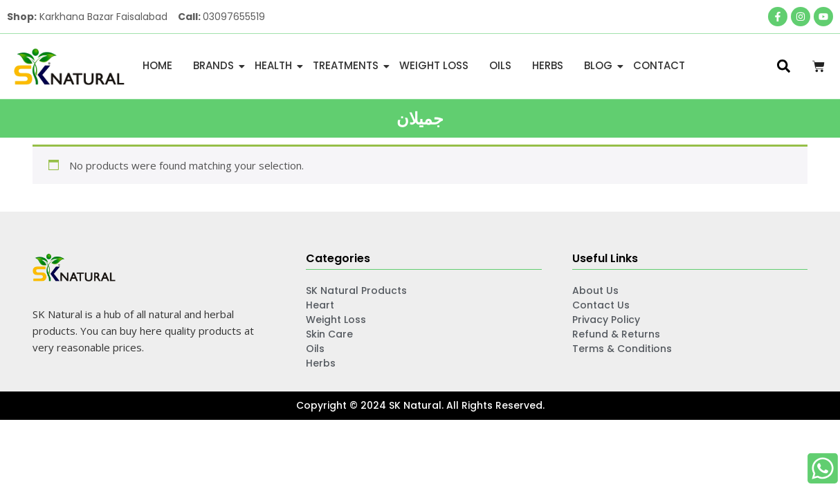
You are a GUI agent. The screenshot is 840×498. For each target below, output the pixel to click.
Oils (500, 65)
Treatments (348, 65)
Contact (659, 65)
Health (276, 65)
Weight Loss (433, 65)
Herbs (547, 65)
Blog (600, 65)
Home (157, 65)
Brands (216, 65)
